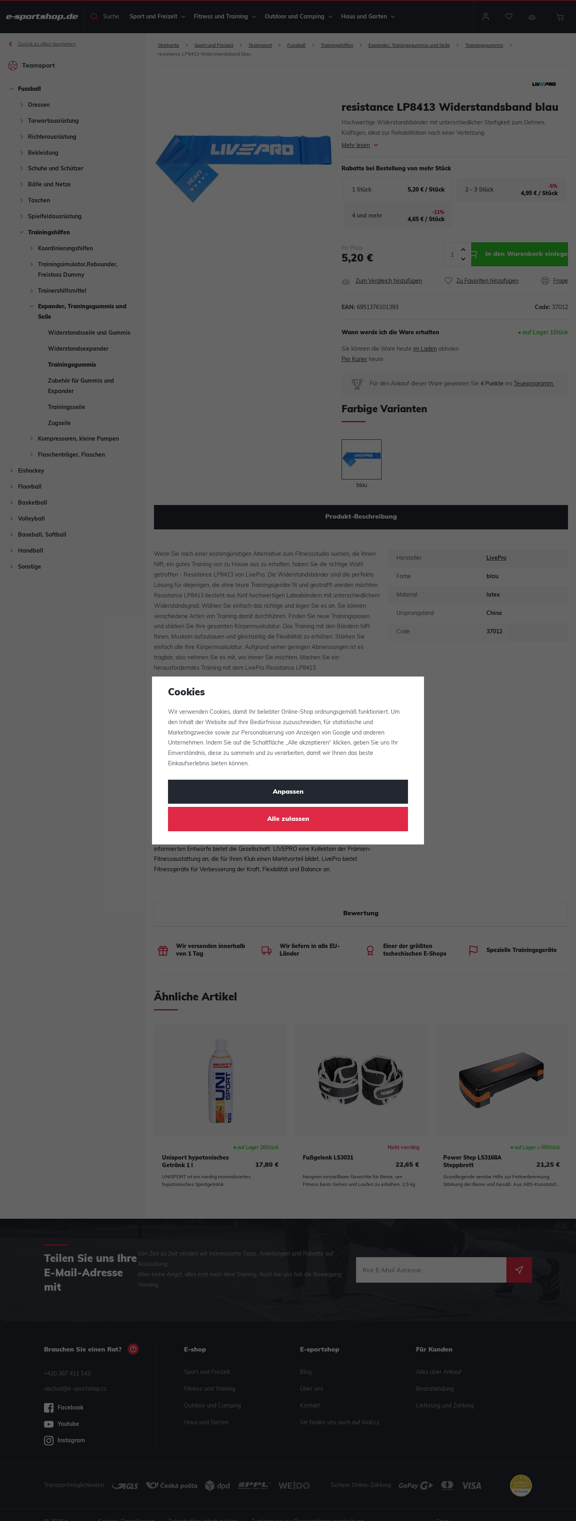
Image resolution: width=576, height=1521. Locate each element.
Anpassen (288, 792)
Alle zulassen (288, 819)
